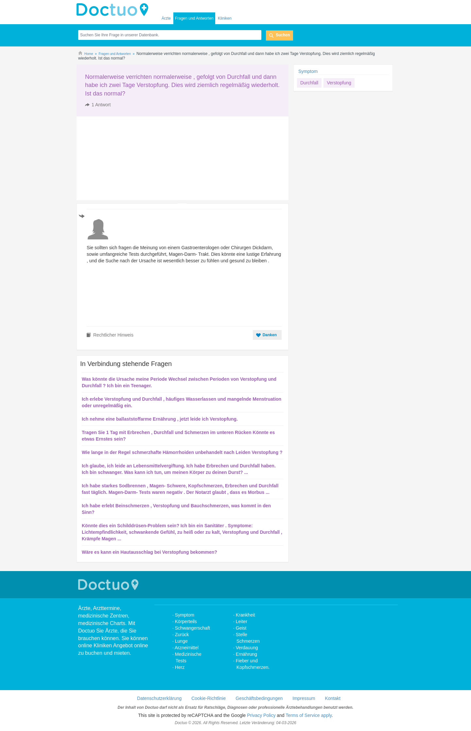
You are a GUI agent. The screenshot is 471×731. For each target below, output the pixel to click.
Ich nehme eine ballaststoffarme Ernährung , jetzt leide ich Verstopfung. (160, 419)
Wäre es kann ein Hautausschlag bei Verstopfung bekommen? (149, 552)
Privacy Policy (261, 715)
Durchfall (309, 82)
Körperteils (186, 621)
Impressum (303, 698)
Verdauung (247, 647)
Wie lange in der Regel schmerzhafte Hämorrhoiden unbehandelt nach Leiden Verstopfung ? (182, 452)
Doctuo (114, 9)
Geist (241, 628)
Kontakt (332, 698)
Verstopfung (339, 82)
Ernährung (246, 654)
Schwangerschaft (192, 628)
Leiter (241, 621)
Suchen (283, 35)
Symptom (308, 71)
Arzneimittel (187, 647)
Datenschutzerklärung (159, 698)
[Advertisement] (127, 158)
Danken (270, 335)
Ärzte (166, 18)
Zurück (182, 634)
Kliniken (225, 18)
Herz (180, 667)
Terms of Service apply (309, 715)
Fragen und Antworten (194, 18)
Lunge (181, 641)
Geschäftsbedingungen (259, 698)
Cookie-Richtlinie (208, 698)
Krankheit (245, 615)
